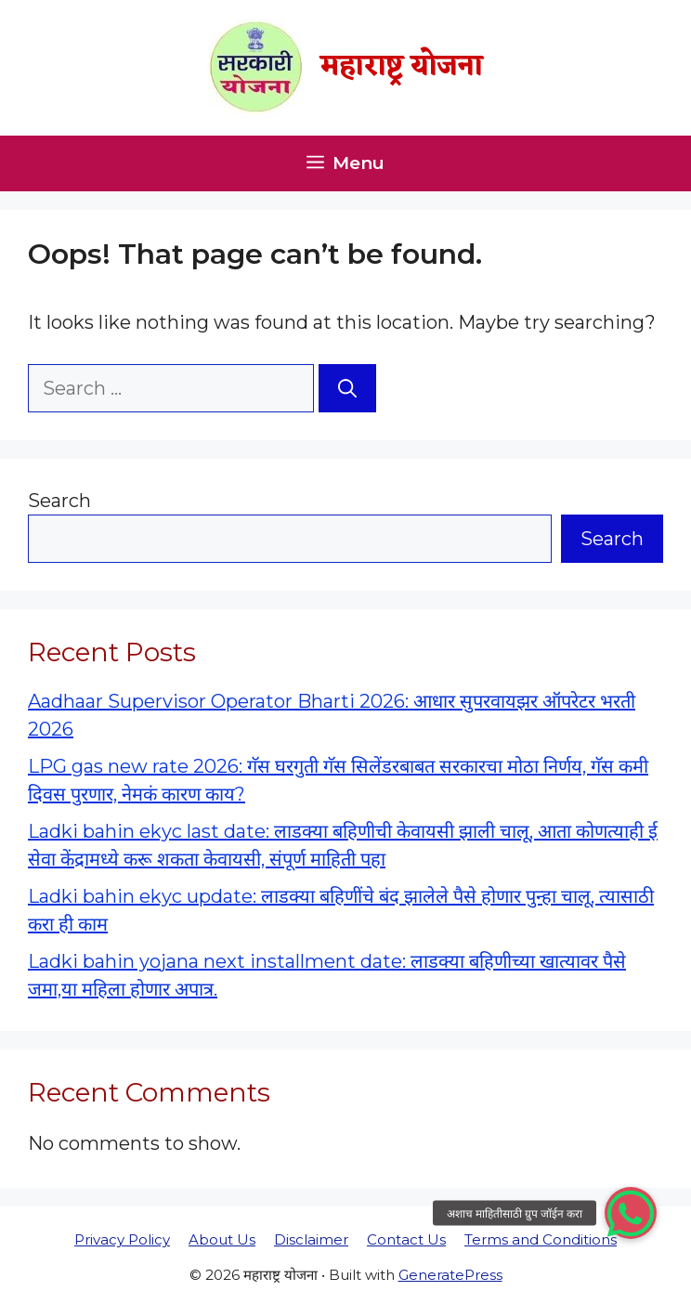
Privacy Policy (122, 1239)
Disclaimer (311, 1239)
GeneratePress (450, 1275)
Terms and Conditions (540, 1239)
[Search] (347, 388)
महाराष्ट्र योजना (401, 67)
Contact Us (406, 1239)
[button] (631, 1213)
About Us (222, 1239)
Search (59, 500)
